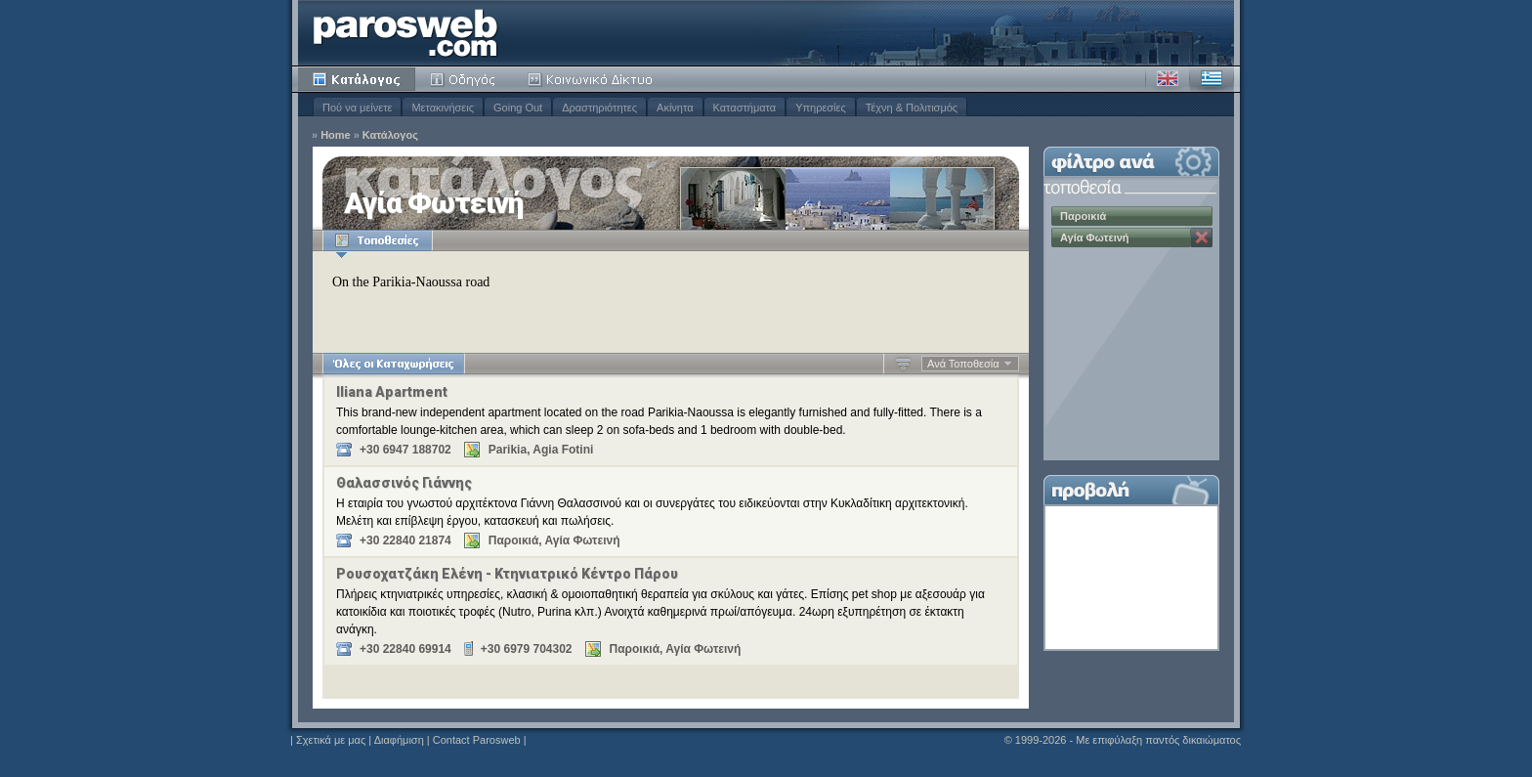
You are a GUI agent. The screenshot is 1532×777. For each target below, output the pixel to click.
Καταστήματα (745, 107)
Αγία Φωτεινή (1094, 237)
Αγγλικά (1167, 79)
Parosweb (405, 32)
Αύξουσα (903, 363)
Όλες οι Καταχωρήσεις (393, 363)
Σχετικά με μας (330, 740)
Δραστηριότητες (599, 107)
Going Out (517, 107)
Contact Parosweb (477, 740)
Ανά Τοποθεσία (963, 363)
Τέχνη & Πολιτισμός (912, 107)
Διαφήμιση (399, 740)
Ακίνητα (675, 107)
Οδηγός (464, 79)
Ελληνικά (1211, 79)
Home (335, 135)
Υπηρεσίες (820, 107)
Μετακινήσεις (442, 107)
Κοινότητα (593, 79)
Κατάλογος (356, 79)
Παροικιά (1083, 216)
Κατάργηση (1202, 237)
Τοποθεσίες (377, 240)
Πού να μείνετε (357, 107)
